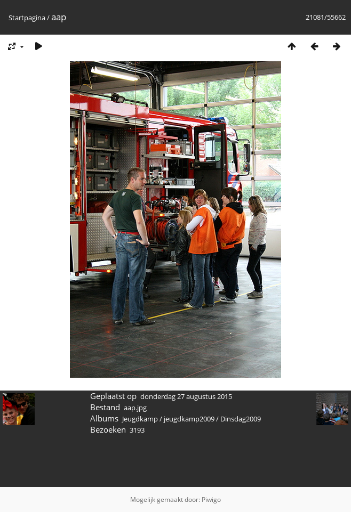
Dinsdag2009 (240, 419)
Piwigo (211, 499)
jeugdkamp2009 (189, 419)
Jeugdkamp (140, 419)
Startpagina (27, 17)
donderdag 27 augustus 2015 (186, 396)
